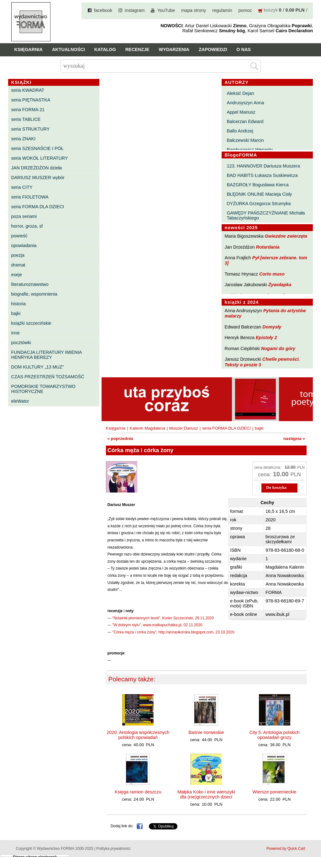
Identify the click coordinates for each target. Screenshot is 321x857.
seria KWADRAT (28, 90)
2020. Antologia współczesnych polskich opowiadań (138, 735)
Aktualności (68, 49)
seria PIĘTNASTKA (30, 99)
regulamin (222, 10)
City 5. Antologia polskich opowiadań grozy (275, 735)
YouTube (166, 10)
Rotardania (268, 247)
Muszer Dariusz (183, 428)
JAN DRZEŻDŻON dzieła (36, 167)
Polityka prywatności (113, 848)
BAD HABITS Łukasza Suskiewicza (262, 175)
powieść (19, 235)
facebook (103, 10)
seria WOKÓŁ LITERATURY (39, 158)
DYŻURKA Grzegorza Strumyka (259, 203)
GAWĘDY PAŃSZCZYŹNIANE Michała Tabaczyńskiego (266, 215)
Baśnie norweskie (206, 732)
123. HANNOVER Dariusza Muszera (263, 165)
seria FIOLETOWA (30, 196)
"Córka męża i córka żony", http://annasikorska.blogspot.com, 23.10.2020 (173, 632)
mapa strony (193, 10)
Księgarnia (28, 49)
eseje (16, 274)
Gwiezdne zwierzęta (286, 236)
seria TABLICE (26, 119)
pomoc (245, 10)
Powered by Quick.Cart (285, 848)
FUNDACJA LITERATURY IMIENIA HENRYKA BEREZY (46, 355)
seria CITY (22, 187)
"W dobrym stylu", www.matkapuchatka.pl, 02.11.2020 (157, 625)
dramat (18, 264)
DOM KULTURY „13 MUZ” (37, 366)
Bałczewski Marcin (245, 140)
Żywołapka (280, 284)
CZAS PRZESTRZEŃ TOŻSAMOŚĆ (47, 376)
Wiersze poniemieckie (275, 791)
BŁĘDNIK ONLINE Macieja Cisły (259, 194)
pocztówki (21, 342)
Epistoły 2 (266, 337)
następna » (294, 438)
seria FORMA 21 (28, 109)
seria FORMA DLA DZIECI (37, 206)
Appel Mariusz (241, 112)
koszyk (271, 10)
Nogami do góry (278, 348)
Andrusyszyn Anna (245, 102)
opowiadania (24, 245)
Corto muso (272, 273)
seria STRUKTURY (30, 129)
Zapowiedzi (213, 49)
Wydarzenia (174, 49)
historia (18, 303)
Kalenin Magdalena (147, 428)
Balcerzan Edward (245, 121)
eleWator (20, 401)
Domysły (271, 326)
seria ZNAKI (23, 138)
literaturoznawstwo (30, 284)
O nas (243, 49)
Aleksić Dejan (240, 93)
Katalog (105, 49)
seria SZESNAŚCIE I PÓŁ (37, 148)
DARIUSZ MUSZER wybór (38, 177)
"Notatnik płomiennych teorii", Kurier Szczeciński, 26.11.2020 (163, 618)
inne (15, 332)
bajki (16, 313)
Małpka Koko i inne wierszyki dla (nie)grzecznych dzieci (206, 794)
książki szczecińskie (31, 323)
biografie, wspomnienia (34, 294)
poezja (17, 255)
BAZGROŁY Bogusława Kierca (257, 184)
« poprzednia (120, 438)
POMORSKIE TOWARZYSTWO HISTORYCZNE (43, 389)
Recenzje (137, 49)
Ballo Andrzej (240, 130)
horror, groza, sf (27, 226)
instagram (135, 10)
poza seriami (24, 216)
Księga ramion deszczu (138, 791)
